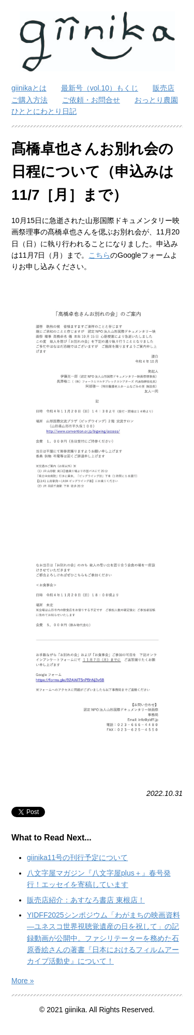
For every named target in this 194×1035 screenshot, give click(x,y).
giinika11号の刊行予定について (77, 857)
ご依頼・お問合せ (91, 100)
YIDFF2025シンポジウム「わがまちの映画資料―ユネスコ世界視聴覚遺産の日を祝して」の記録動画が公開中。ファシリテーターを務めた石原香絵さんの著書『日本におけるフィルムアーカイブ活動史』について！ (103, 938)
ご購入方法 (29, 100)
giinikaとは (29, 88)
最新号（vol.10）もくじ (99, 88)
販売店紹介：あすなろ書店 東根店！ (86, 900)
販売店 (163, 88)
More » (22, 981)
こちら (99, 255)
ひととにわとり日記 (44, 111)
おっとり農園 (156, 100)
